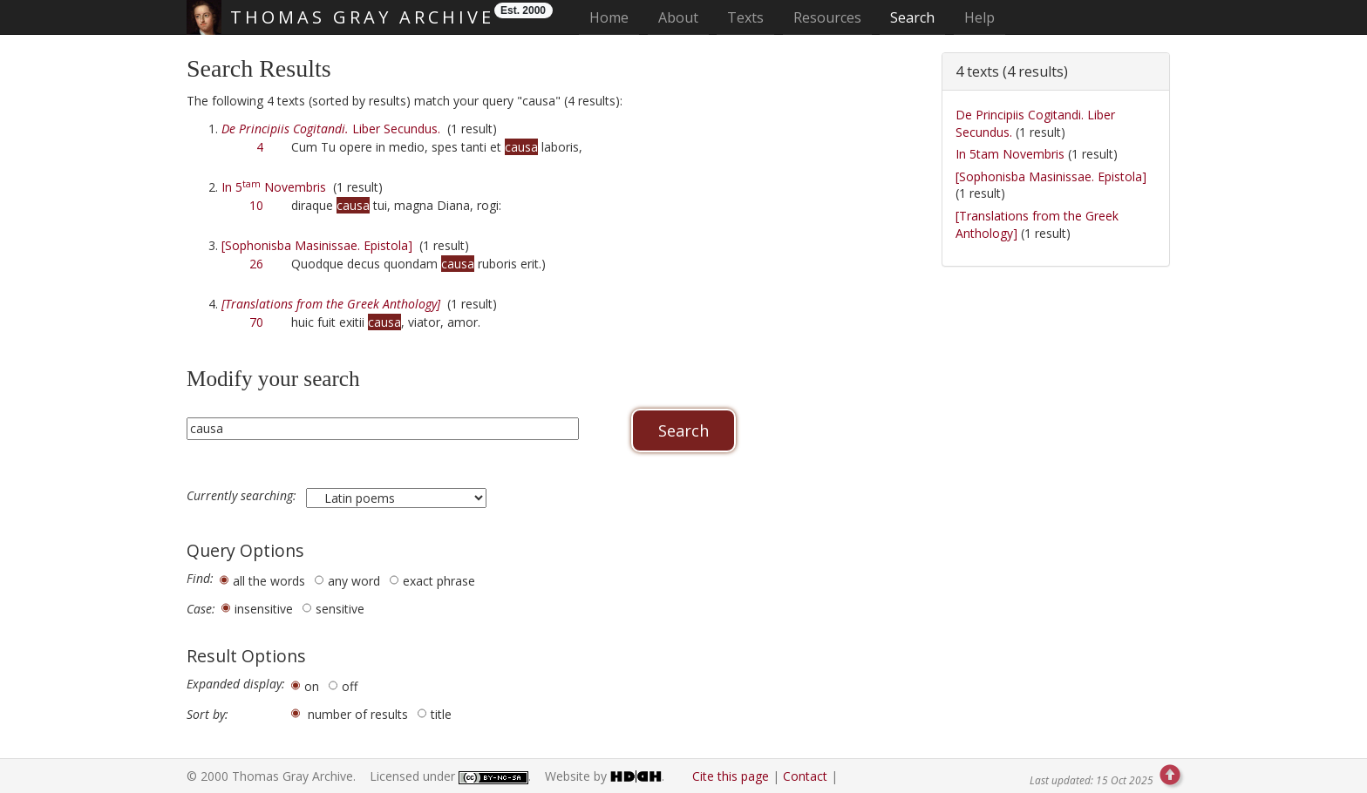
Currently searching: (243, 496)
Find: (200, 578)
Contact (805, 776)
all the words (269, 581)
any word (354, 581)
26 (256, 263)
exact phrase (439, 581)
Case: (201, 609)
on (311, 686)
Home (614, 17)
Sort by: (207, 714)
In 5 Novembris (273, 187)
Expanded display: (236, 684)
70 (256, 322)
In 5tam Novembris (1010, 154)
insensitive (264, 608)
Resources (827, 17)
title (441, 714)
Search (912, 17)
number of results (358, 714)
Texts (745, 17)
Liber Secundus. (330, 128)
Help (979, 17)
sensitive (340, 608)
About (678, 17)
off (349, 686)
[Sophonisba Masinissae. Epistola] (316, 245)
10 (256, 205)
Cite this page (730, 776)
